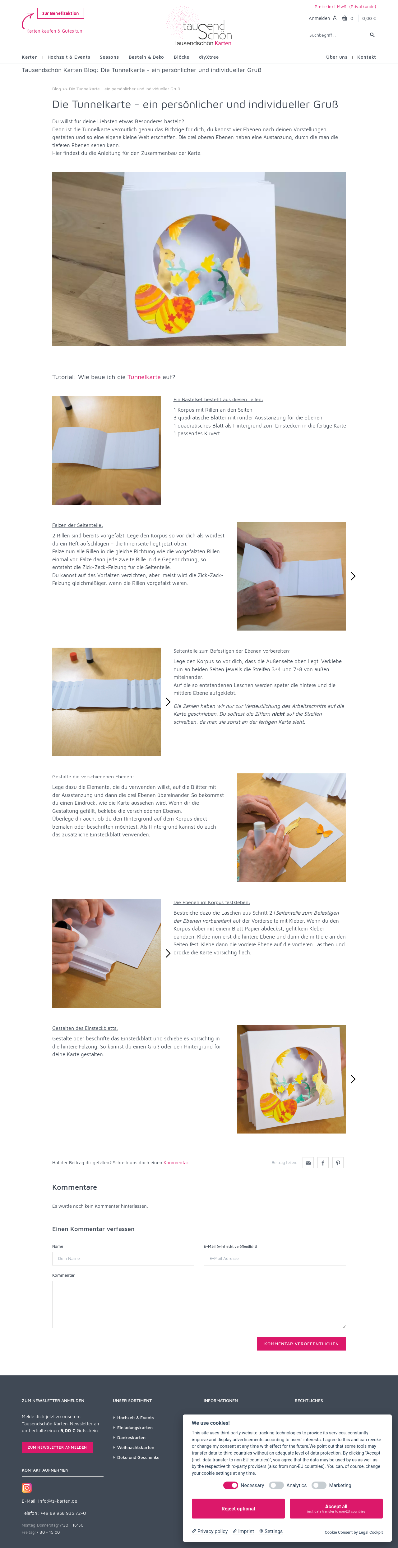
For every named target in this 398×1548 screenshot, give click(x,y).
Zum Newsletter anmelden (57, 1447)
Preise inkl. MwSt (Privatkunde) (345, 6)
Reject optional (238, 1509)
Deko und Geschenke (138, 1457)
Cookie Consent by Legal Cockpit (354, 1532)
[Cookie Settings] (271, 1531)
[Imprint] (243, 1531)
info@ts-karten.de (57, 1501)
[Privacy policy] (210, 1531)
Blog (56, 88)
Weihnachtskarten (135, 1447)
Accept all (336, 1509)
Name (57, 1246)
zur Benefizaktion (60, 13)
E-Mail (230, 1246)
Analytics (296, 1485)
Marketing (340, 1485)
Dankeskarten (131, 1437)
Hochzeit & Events (135, 1417)
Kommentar (176, 1162)
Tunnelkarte (144, 376)
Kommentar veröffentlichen (301, 1343)
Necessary (252, 1485)
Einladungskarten (135, 1427)
